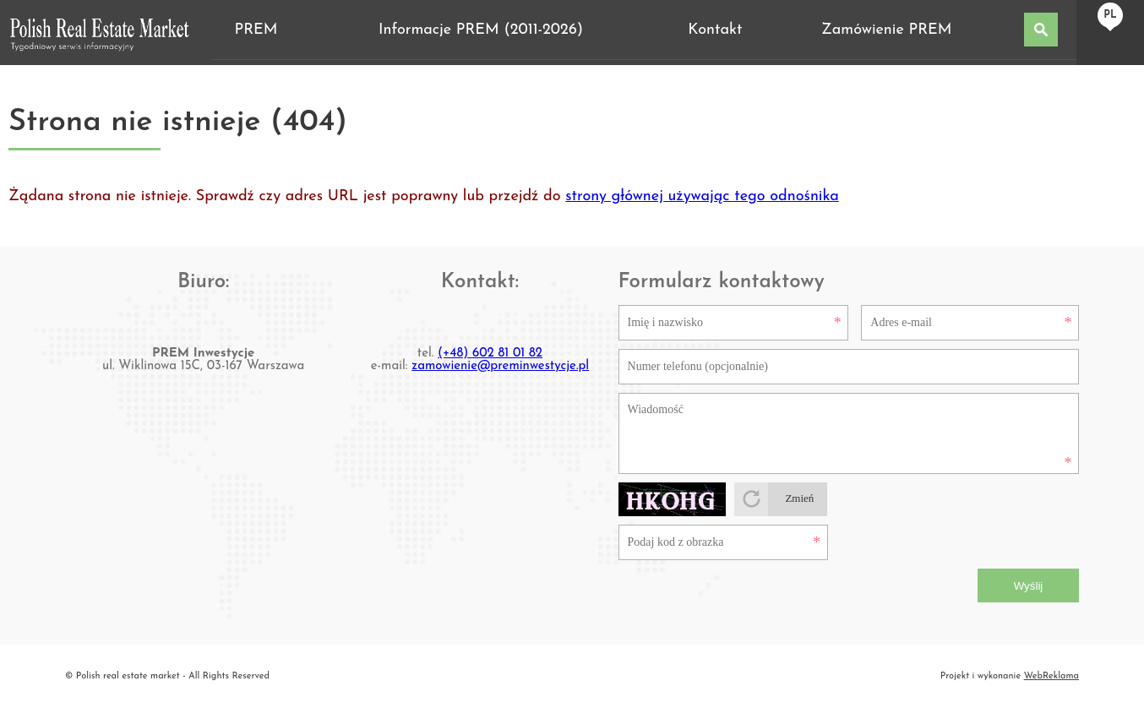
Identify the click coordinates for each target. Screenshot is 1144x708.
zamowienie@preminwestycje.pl (500, 366)
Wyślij (1028, 586)
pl (1109, 15)
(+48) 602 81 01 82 (490, 353)
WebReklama (1051, 676)
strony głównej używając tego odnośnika (702, 196)
